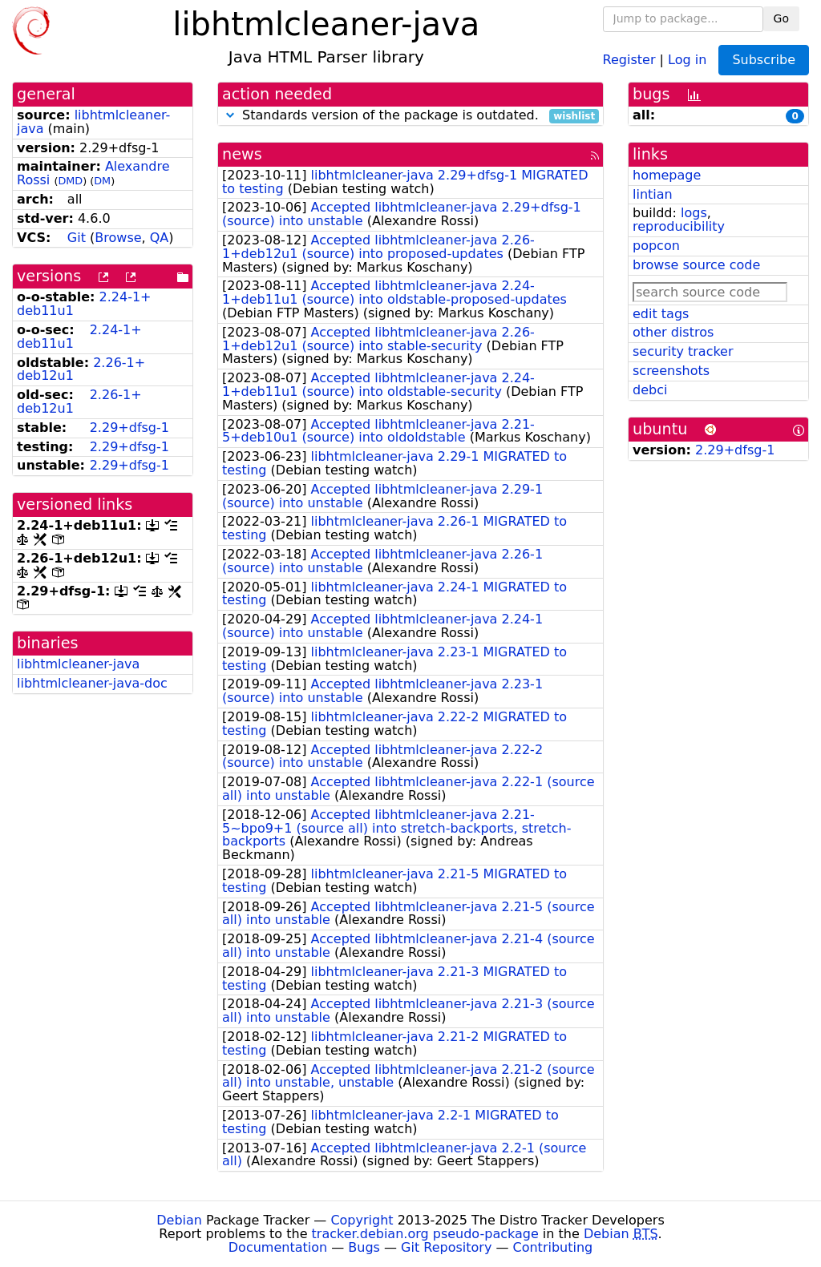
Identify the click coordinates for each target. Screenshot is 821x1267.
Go (781, 18)
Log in (687, 59)
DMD (70, 181)
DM (102, 181)
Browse (118, 237)
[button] (230, 115)
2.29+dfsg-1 (129, 427)
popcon (656, 245)
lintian (653, 194)
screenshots (671, 370)
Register (629, 59)
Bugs (364, 1247)
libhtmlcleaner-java (93, 121)
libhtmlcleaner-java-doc (92, 683)
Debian (179, 1220)
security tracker (683, 351)
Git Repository (446, 1247)
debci (650, 389)
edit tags (661, 313)
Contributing (553, 1247)
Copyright (361, 1220)
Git (76, 237)
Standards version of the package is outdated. (410, 116)
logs (694, 212)
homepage (667, 175)
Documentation (278, 1247)
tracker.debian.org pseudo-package (425, 1233)
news (242, 154)
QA (159, 237)
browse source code (696, 264)
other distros (673, 332)
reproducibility (679, 226)
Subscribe (763, 59)
